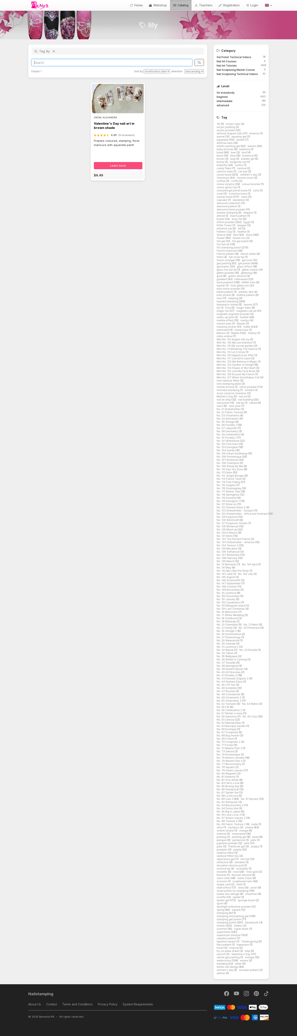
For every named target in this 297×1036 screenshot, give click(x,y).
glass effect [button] (245, 266)
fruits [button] (220, 257)
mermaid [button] (222, 329)
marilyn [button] (245, 320)
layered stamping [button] (228, 301)
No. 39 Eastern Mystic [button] (230, 669)
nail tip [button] (240, 402)
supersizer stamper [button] (229, 935)
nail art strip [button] (224, 399)
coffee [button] (221, 181)
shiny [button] (241, 887)
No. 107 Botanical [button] (228, 459)
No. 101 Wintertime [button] (228, 440)
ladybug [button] (233, 298)
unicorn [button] (221, 954)
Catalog (180, 5)
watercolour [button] (224, 960)
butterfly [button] (222, 165)
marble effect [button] (225, 320)
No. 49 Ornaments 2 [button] (229, 697)
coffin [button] (235, 181)
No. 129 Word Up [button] (227, 529)
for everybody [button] (226, 92)
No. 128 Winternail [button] (228, 526)
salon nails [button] (223, 878)
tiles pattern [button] (224, 944)
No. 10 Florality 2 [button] (227, 437)
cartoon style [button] (225, 171)
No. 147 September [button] (229, 583)
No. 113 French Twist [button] (229, 478)
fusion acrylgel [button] (226, 260)
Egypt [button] (247, 222)
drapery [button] (248, 212)
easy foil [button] (237, 219)
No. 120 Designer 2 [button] (228, 501)
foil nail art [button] (223, 244)
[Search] (111, 62)
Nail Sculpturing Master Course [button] (236, 69)
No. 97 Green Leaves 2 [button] (231, 817)
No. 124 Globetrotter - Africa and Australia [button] (242, 513)
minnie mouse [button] (226, 386)
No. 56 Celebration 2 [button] (230, 710)
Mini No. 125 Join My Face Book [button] (236, 371)
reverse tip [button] (224, 868)
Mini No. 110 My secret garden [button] (235, 345)
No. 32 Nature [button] (225, 650)
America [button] (254, 133)
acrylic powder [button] (226, 130)
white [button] (238, 963)
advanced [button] (223, 105)
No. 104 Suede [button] (226, 450)
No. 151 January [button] (226, 599)
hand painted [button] (225, 282)
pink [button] (247, 843)
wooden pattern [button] (249, 970)
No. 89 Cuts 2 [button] (225, 798)
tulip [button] (248, 951)
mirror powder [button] (248, 386)
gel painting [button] (224, 263)
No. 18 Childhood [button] (227, 618)
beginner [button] (222, 96)
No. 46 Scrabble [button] (227, 688)
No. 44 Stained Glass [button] (230, 681)
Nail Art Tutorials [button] (227, 65)
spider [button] (237, 897)
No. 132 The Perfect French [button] (234, 539)
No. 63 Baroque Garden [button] (231, 726)
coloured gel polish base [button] (232, 190)
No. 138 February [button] (227, 558)
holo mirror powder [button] (229, 288)
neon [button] (220, 406)
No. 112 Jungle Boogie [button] (230, 475)
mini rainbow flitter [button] (228, 380)
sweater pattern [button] (227, 938)
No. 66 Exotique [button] (227, 729)
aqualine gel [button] (239, 136)
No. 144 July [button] (246, 573)
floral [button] (249, 234)
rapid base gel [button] (226, 859)
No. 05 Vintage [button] (226, 421)
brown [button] (221, 158)
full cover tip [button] (237, 257)
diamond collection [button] (229, 203)
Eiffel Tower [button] (224, 225)
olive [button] (220, 827)
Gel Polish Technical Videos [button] (234, 57)
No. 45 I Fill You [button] (226, 684)
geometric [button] (223, 266)
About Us (34, 1004)
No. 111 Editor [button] (225, 472)
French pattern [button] (226, 253)
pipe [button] (220, 846)
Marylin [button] (241, 323)
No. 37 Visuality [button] (226, 662)
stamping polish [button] (227, 922)
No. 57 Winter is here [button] (230, 713)
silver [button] (254, 887)
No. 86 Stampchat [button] (228, 789)
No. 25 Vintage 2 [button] (227, 631)
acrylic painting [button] (226, 127)
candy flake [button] (224, 168)
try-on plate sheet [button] (228, 951)
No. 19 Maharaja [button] (227, 621)
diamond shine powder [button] (231, 209)
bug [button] (233, 158)
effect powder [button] (226, 222)
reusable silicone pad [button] (230, 865)
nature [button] (253, 402)
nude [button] (254, 824)
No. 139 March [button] (226, 561)
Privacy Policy (107, 1004)
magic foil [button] (223, 310)
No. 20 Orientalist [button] (228, 624)
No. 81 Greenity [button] (226, 776)
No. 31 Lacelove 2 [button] (228, 646)
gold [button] (220, 276)
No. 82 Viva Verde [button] (228, 779)
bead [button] (220, 152)
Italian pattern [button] (225, 291)
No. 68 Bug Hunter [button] (228, 735)
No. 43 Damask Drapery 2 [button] (233, 678)
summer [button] (222, 928)
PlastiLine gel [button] (237, 846)
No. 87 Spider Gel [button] (228, 792)
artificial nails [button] (225, 142)
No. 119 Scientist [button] (227, 497)
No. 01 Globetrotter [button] (229, 409)
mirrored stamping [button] (228, 390)
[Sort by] (157, 71)
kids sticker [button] (224, 295)
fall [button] (240, 228)
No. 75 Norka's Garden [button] (231, 757)
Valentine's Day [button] (241, 954)
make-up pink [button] (226, 317)
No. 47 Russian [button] (226, 691)
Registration (229, 5)
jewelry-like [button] (246, 291)
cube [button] (244, 196)
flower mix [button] (239, 238)
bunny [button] (221, 162)
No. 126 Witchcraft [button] (228, 520)
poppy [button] (255, 846)
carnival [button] (242, 168)
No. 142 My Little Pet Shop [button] (233, 570)
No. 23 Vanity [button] (225, 627)
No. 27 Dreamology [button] (229, 637)
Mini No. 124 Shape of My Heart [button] (236, 367)
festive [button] (221, 234)
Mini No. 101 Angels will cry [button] (233, 339)
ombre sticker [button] (226, 830)
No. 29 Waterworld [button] (228, 640)
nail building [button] (246, 399)
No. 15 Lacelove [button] (227, 592)
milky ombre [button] (225, 336)
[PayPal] (241, 1017)
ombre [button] (249, 827)
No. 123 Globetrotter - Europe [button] (235, 510)
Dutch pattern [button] (238, 215)
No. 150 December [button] (228, 596)
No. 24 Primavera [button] (249, 627)
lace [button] (220, 298)
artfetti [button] (240, 139)
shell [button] (239, 884)
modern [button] (250, 390)
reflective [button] (223, 862)
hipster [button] (221, 285)
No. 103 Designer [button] (228, 447)
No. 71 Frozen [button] (225, 745)
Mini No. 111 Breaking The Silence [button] (237, 348)
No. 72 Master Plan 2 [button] (230, 748)
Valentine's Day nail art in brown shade (114, 125)
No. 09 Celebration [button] (229, 434)
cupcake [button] (222, 200)
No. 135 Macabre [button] (227, 548)
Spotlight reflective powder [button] (234, 906)
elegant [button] (242, 225)
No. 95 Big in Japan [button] (229, 811)
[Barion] (241, 1007)
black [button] (220, 155)
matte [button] (247, 326)
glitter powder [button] (226, 272)
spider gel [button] (223, 900)
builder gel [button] (248, 158)
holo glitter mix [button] (240, 285)
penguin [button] (222, 840)
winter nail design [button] (228, 966)
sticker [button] (221, 925)
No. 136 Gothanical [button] (228, 551)
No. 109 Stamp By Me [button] (230, 466)
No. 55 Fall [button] (223, 707)
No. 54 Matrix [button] (250, 703)
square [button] (236, 909)
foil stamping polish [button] (229, 247)
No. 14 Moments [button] (227, 564)
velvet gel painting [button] (228, 957)
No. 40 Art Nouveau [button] (229, 672)
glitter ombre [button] (250, 269)
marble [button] (244, 317)
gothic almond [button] (237, 276)
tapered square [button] (226, 941)
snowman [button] (251, 894)
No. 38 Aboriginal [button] (228, 665)
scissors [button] (222, 881)
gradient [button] (222, 279)
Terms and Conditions (77, 1004)
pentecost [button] (239, 840)
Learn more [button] (118, 165)
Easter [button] (221, 219)
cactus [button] (239, 165)
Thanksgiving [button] (250, 941)
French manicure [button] (227, 250)
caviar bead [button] (224, 174)
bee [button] (233, 152)
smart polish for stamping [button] (233, 890)
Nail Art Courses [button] (226, 61)
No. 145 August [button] (226, 577)
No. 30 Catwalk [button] (226, 643)
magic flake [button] (244, 307)
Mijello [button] (235, 333)
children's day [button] (249, 174)
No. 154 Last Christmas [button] (231, 608)
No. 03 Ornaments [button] (228, 415)
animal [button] (221, 136)
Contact (51, 1004)
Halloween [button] (241, 279)
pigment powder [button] (227, 843)
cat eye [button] (243, 171)
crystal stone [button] (225, 196)
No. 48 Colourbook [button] (229, 694)
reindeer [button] (240, 862)
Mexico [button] (222, 333)
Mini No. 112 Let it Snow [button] (231, 352)
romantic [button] (222, 871)
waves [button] (244, 960)
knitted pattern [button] (246, 295)
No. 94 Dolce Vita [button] (228, 808)
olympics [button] (234, 827)
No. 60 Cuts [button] (250, 716)
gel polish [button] (244, 263)
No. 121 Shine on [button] (227, 504)
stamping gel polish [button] (229, 919)
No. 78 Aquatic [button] (226, 767)
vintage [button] (250, 957)
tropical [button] (234, 947)
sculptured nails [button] (242, 881)
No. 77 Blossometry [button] (229, 764)
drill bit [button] (221, 215)
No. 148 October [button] (227, 586)
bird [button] (244, 152)
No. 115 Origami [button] (226, 485)
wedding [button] (222, 963)
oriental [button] (222, 833)
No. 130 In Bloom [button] (227, 532)
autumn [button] (252, 146)
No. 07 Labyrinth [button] (227, 428)
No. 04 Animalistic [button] (228, 418)
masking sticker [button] (227, 326)
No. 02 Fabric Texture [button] (230, 412)
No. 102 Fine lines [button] (228, 444)
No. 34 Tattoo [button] (225, 653)
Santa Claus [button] (244, 878)
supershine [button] (224, 932)
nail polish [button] (223, 402)
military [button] (252, 333)
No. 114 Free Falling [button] (229, 482)
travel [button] (220, 947)
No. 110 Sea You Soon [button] (230, 469)
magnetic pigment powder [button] (233, 314)
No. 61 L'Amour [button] (226, 719)
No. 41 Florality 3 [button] (227, 675)
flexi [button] (236, 234)
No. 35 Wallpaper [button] (227, 656)
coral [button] (220, 193)
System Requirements (138, 1004)
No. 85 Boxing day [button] (228, 786)
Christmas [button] (223, 177)
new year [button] (235, 406)
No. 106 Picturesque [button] (229, 456)
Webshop (158, 5)
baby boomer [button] (225, 149)
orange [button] (244, 830)
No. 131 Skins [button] (225, 535)
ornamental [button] (239, 833)
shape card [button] (224, 884)
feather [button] (242, 231)
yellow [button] (221, 973)
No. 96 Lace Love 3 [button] (229, 814)
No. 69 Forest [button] (225, 738)
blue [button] (233, 155)
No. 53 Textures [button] (227, 703)
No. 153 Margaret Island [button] (231, 605)
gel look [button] (247, 260)
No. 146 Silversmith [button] (229, 580)
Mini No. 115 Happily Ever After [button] (235, 355)
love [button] (228, 307)
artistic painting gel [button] (229, 146)
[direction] (194, 71)
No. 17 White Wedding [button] (230, 615)
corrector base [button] (238, 193)
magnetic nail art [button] (246, 310)
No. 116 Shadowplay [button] (229, 488)
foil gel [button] (221, 241)
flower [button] (221, 238)
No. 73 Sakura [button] (226, 751)
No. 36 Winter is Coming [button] (232, 659)
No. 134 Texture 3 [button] (228, 545)
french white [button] (248, 253)
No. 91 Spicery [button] (250, 798)
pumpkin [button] (222, 849)
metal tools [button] (242, 329)
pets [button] (254, 840)
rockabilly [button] (242, 868)
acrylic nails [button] (233, 123)
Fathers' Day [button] (225, 231)
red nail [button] (245, 859)
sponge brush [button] (247, 900)
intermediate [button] (224, 101)
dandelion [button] (239, 200)
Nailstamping (40, 994)
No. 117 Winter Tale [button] (229, 491)
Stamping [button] (223, 913)
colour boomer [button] (251, 184)
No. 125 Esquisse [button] (227, 516)
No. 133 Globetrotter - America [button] (236, 542)
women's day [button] (225, 970)
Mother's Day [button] (225, 396)
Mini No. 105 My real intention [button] (235, 342)
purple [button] (237, 849)
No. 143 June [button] (225, 573)
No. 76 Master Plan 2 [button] (230, 760)
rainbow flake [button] (225, 852)
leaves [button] (248, 304)
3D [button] (219, 123)
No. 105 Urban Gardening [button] (232, 453)
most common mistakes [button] (232, 393)
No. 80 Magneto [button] (227, 773)
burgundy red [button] (238, 162)
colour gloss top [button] (227, 187)
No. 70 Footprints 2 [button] (229, 741)
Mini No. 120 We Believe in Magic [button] (237, 361)
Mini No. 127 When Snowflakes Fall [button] (238, 377)
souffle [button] (221, 897)
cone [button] (256, 190)
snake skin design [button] (228, 894)
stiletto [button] (238, 925)
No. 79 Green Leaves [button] (230, 770)
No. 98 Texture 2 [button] (227, 821)
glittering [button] (246, 272)
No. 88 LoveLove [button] (228, 795)
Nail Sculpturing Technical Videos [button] (237, 74)
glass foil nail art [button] (227, 269)
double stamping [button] (227, 212)
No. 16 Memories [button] (227, 611)
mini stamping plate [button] (229, 383)
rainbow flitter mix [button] (228, 855)
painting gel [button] (239, 836)
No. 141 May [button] (224, 567)
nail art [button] (243, 396)
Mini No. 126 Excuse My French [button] (236, 374)
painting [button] (222, 836)
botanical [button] (248, 155)
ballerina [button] (245, 149)
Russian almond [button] (242, 875)
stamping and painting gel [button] (233, 916)
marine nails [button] (224, 323)
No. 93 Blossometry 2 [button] (230, 805)
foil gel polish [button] (241, 241)
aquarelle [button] (223, 139)
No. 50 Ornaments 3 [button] (229, 700)
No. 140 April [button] (250, 564)
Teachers (203, 5)
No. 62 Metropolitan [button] (229, 722)
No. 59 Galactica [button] (227, 716)
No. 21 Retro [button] (251, 624)
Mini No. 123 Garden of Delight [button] (236, 364)
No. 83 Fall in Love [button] (228, 783)
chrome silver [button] (245, 177)
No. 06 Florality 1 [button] (227, 425)
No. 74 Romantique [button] (229, 754)
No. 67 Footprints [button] (228, 732)
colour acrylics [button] (226, 184)
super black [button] (241, 928)
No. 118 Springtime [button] (228, 494)
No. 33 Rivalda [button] (248, 650)
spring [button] (221, 909)
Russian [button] (222, 875)
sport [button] (220, 903)
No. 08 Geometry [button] (228, 431)
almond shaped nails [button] (230, 133)
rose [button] (236, 871)
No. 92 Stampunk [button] (227, 802)
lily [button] (219, 307)
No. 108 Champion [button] (228, 463)
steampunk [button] (252, 922)
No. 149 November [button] (228, 589)
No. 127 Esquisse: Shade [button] (232, 523)
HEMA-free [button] (249, 282)
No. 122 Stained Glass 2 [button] (231, 507)
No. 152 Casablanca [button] (229, 602)
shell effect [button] (224, 887)
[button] (268, 5)
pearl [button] (255, 836)
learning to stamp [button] (228, 304)
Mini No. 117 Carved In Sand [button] (234, 358)
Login (252, 5)
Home (136, 5)
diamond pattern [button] (227, 206)
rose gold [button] (252, 871)
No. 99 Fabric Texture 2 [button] (231, 824)
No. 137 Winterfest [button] (228, 554)
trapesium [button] (243, 944)
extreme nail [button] (225, 228)
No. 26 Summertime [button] (229, 634)
